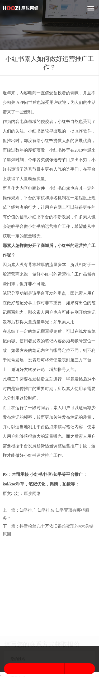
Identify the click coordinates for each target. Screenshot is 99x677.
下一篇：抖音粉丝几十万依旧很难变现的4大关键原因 (48, 530)
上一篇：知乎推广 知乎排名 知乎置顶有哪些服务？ (46, 514)
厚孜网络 (32, 493)
